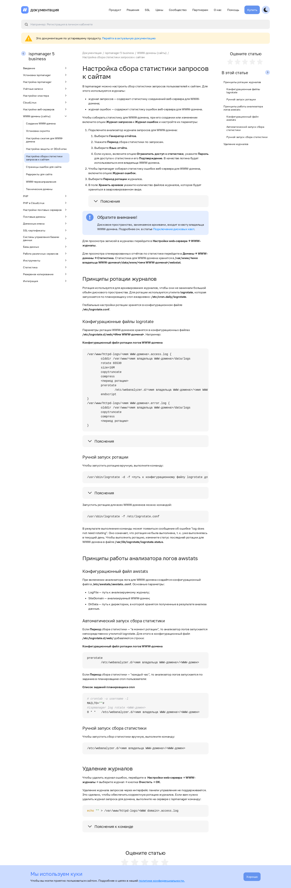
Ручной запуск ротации (241, 99)
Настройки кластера (45, 95)
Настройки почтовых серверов (45, 210)
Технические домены (39, 189)
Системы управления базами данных (45, 238)
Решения (133, 10)
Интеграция (45, 281)
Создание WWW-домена (41, 123)
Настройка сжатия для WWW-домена (44, 140)
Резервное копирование (45, 274)
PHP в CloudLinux (45, 203)
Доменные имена (45, 223)
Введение (45, 68)
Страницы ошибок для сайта (43, 166)
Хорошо (252, 877)
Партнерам (200, 10)
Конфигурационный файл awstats (242, 118)
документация (44, 10)
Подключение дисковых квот (173, 229)
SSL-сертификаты (45, 230)
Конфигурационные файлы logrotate (243, 91)
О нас (218, 10)
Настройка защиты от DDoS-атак (46, 148)
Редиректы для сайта (39, 174)
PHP (45, 196)
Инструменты (45, 260)
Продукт (115, 10)
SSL (147, 10)
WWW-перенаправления (41, 181)
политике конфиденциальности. (162, 880)
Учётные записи (45, 88)
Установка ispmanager (45, 75)
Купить (252, 10)
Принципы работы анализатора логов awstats (243, 108)
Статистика (45, 267)
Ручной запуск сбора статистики (246, 137)
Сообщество (178, 10)
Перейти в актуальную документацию (129, 38)
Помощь (233, 10)
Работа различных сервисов (45, 253)
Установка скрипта (38, 130)
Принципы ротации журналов (242, 82)
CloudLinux (45, 102)
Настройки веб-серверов (45, 109)
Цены (159, 10)
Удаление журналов (235, 144)
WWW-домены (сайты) (45, 116)
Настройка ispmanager (45, 82)
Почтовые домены (45, 216)
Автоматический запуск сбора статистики (245, 128)
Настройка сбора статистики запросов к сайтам (44, 158)
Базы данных (45, 246)
